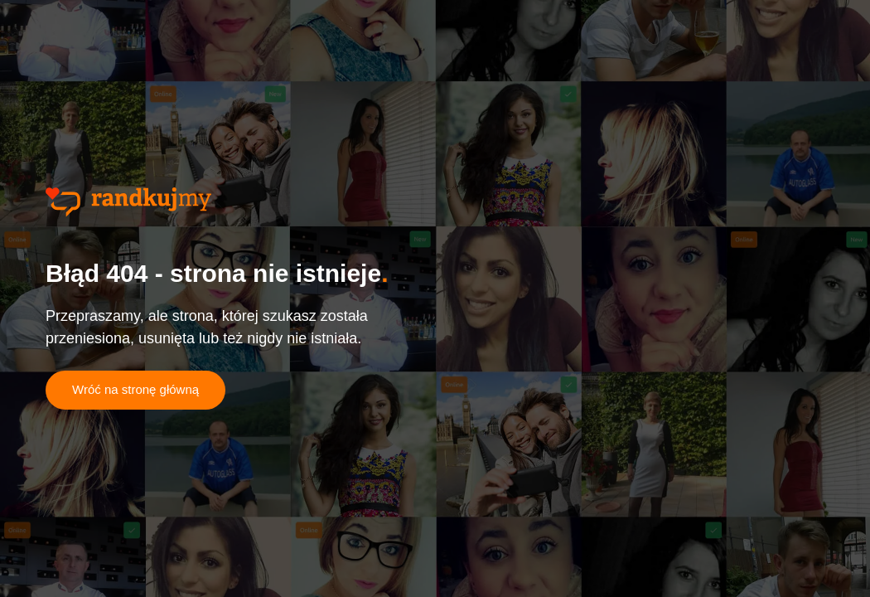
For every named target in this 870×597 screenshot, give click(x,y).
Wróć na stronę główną (135, 389)
